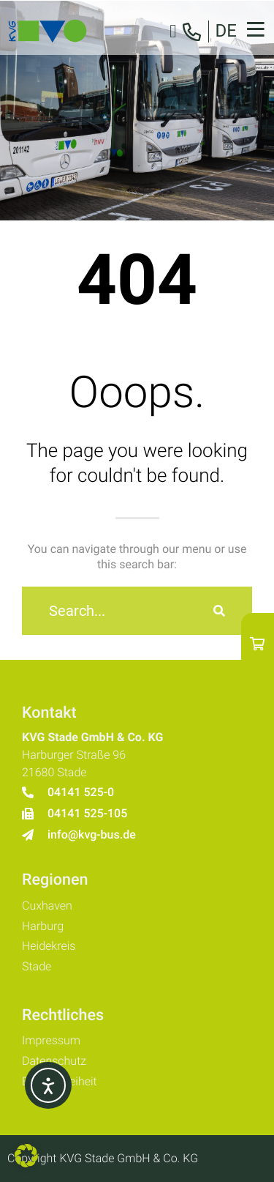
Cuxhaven (47, 905)
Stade (36, 966)
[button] (26, 1155)
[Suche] (219, 611)
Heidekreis (48, 946)
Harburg (43, 926)
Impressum (51, 1040)
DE (226, 31)
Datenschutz (54, 1061)
